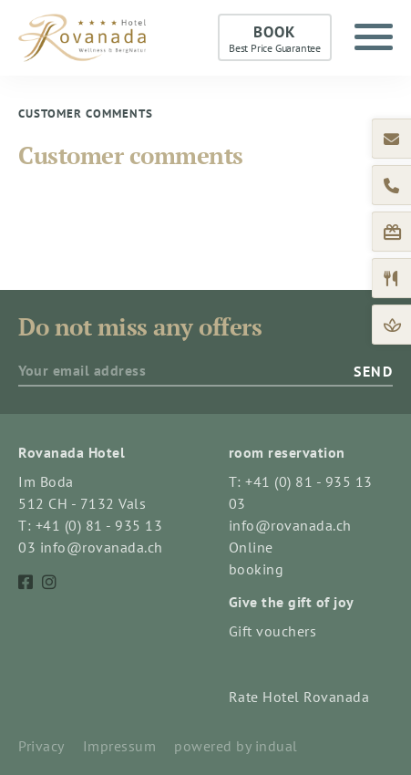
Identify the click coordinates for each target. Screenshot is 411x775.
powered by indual (236, 746)
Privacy (41, 746)
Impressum (120, 746)
